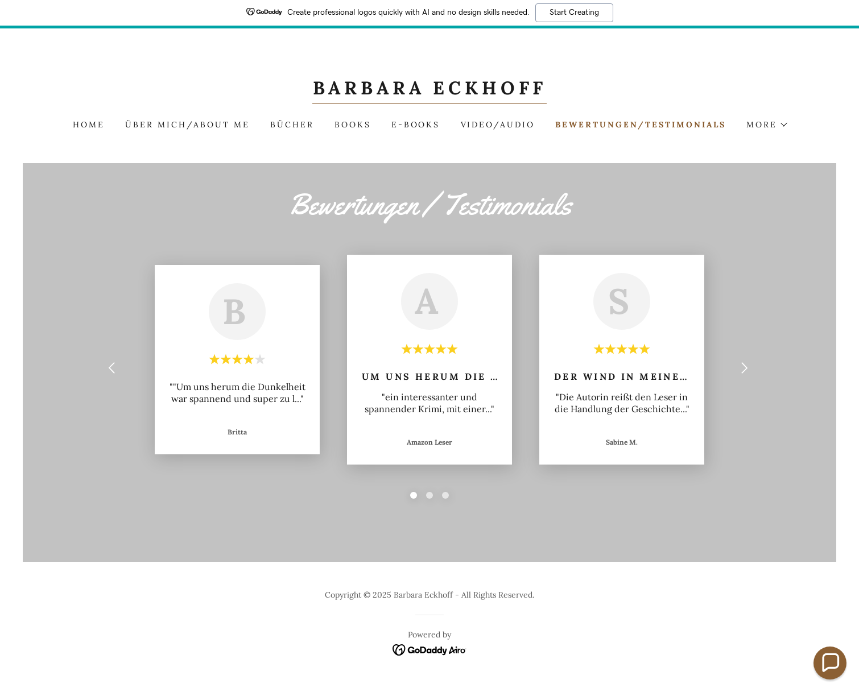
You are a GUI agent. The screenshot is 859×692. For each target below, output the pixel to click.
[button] (766, 124)
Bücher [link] (292, 124)
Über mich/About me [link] (187, 124)
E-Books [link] (415, 124)
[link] (429, 91)
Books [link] (352, 124)
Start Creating (574, 12)
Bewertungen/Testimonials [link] (640, 124)
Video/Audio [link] (498, 124)
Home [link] (89, 124)
